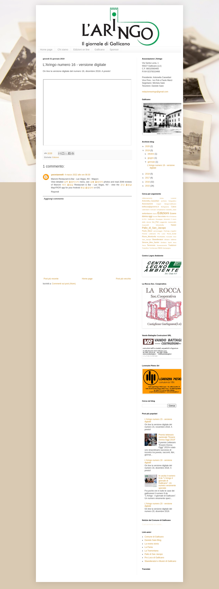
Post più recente (51, 279)
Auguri (158, 204)
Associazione (147, 204)
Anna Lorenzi (168, 198)
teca (174, 242)
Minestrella (160, 225)
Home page (46, 49)
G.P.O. (144, 219)
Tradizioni (172, 245)
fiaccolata (162, 216)
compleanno (161, 210)
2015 (147, 186)
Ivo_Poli (155, 222)
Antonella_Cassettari (150, 201)
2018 (147, 174)
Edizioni (55, 157)
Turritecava (153, 248)
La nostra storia (152, 544)
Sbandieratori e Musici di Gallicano (160, 561)
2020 (147, 146)
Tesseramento (162, 245)
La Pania (149, 547)
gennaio (152, 162)
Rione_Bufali (171, 234)
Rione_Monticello (149, 236)
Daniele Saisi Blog (153, 540)
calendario (146, 210)
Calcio (173, 207)
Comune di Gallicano (154, 537)
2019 (147, 150)
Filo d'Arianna (171, 216)
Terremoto (151, 245)
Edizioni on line (81, 49)
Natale (173, 225)
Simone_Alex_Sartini (150, 242)
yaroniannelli (57, 175)
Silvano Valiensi (170, 239)
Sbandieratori (157, 239)
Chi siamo (62, 49)
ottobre (151, 154)
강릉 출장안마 (96, 182)
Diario (155, 213)
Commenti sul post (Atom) (64, 283)
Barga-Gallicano (170, 204)
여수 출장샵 (67, 185)
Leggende (163, 222)
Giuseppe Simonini (163, 219)
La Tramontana (151, 551)
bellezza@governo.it (150, 207)
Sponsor (114, 49)
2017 (147, 178)
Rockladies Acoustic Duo (166, 237)
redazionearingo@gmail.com (155, 92)
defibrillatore (147, 213)
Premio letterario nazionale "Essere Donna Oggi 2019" (167, 437)
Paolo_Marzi (147, 231)
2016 (147, 182)
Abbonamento (147, 198)
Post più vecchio (123, 279)
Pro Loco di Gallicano (154, 557)
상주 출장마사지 (71, 182)
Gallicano (100, 49)
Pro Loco (161, 234)
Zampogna (167, 248)
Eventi (155, 216)
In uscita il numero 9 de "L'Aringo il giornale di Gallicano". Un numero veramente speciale (167, 482)
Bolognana (165, 207)
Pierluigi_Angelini (170, 231)
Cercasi (153, 210)
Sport (170, 242)
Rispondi (55, 192)
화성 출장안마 (87, 187)
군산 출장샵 (126, 185)
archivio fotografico (168, 201)
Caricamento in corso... (152, 524)
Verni (160, 248)
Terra (144, 245)
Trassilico (145, 248)
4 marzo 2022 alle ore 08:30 (77, 175)
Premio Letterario (149, 234)
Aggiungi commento (54, 199)
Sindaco (163, 242)
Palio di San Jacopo (154, 554)
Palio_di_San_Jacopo (154, 227)
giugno (151, 158)
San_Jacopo (146, 239)
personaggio (158, 231)
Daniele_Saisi (171, 210)
